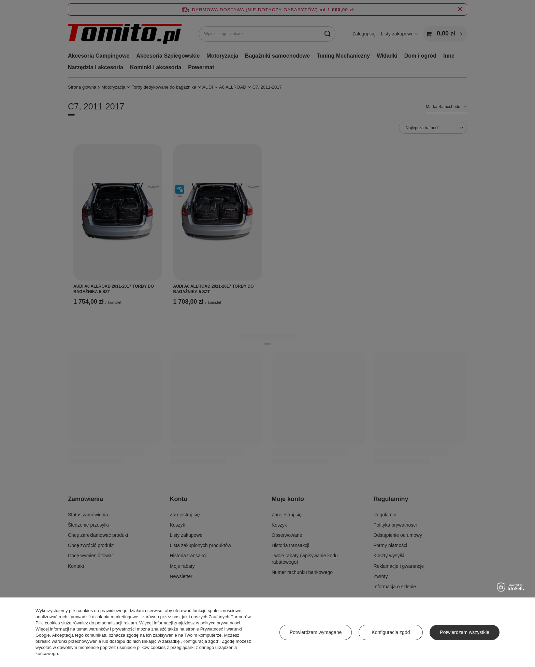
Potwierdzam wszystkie (464, 632)
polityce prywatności (220, 622)
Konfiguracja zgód (391, 632)
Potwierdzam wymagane (316, 632)
